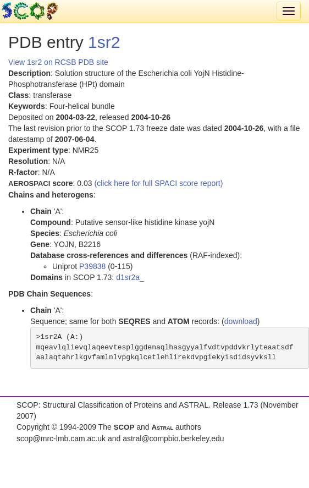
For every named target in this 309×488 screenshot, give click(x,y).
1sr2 (104, 42)
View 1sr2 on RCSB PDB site (58, 62)
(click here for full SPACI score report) (159, 183)
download (240, 321)
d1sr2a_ (130, 277)
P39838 (92, 266)
